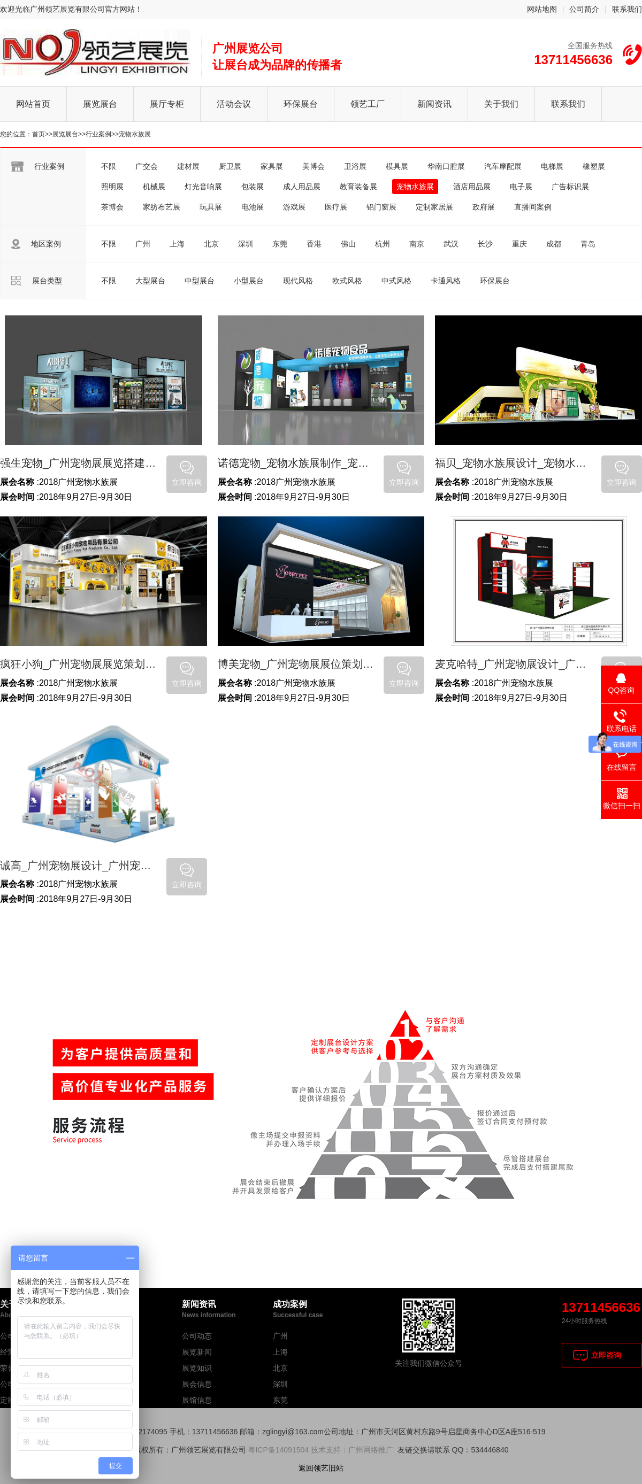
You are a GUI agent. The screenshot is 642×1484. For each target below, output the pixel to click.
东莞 (279, 243)
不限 (108, 166)
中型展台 (200, 280)
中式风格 (396, 280)
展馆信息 (197, 1400)
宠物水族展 (135, 134)
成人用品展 (301, 186)
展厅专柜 (167, 104)
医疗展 (336, 207)
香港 (314, 243)
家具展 (272, 166)
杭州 (382, 243)
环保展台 (301, 104)
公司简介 (584, 9)
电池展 (252, 207)
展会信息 (197, 1384)
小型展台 (249, 280)
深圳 (245, 243)
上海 (177, 243)
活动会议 (234, 104)
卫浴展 (355, 166)
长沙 (485, 243)
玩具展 (211, 207)
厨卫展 (230, 166)
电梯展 (552, 166)
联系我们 (627, 9)
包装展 (252, 186)
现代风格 (298, 280)
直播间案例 (533, 207)
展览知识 (197, 1368)
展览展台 (100, 104)
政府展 (483, 207)
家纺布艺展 (161, 207)
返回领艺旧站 (321, 1468)
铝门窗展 (381, 207)
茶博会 (112, 207)
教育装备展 (358, 186)
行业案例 (98, 134)
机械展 (154, 186)
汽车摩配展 (503, 166)
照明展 (112, 186)
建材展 (188, 166)
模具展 (397, 166)
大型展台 (150, 280)
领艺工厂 (367, 104)
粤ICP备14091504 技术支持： (298, 1450)
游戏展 (294, 207)
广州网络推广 (370, 1450)
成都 (553, 243)
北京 (211, 243)
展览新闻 (197, 1352)
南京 (416, 243)
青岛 (587, 243)
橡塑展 (594, 166)
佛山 (348, 243)
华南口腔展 (446, 166)
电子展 (521, 186)
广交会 (146, 166)
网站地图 (542, 9)
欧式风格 (347, 280)
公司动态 (197, 1336)
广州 (142, 243)
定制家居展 (434, 207)
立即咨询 (606, 1355)
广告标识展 (570, 186)
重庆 (519, 243)
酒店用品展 (472, 186)
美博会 (313, 166)
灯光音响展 (203, 186)
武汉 (451, 243)
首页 (38, 134)
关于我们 (501, 104)
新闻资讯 (434, 104)
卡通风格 (446, 280)
